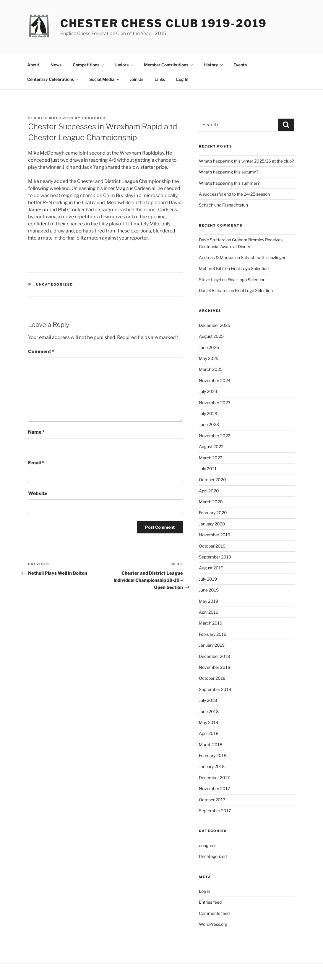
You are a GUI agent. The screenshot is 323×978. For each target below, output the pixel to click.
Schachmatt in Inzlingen (263, 257)
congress (207, 845)
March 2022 (210, 457)
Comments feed (214, 913)
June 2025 (209, 347)
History (214, 64)
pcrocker (94, 118)
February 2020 (213, 512)
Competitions (89, 64)
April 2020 (209, 490)
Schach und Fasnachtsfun (223, 204)
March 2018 (210, 744)
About (33, 64)
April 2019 (208, 612)
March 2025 (211, 369)
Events (240, 64)
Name (36, 432)
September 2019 (215, 556)
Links (160, 79)
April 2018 (208, 733)
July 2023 (208, 413)
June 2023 (209, 424)
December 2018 (214, 656)
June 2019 (209, 589)
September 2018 (215, 689)
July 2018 (208, 700)
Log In (182, 79)
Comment (41, 351)
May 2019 (208, 601)
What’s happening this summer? (229, 183)
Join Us (136, 79)
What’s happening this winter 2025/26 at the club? (246, 160)
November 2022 (214, 435)
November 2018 (214, 667)
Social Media (104, 79)
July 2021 (208, 468)
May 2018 (208, 722)
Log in (204, 891)
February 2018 (212, 755)
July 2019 (208, 578)
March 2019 (210, 622)
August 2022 (211, 446)
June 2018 (209, 711)
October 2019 (212, 545)
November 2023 (215, 402)
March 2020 (211, 501)
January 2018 (212, 766)
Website (37, 493)
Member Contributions (169, 64)
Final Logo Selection (250, 268)
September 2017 (215, 810)
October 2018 (212, 678)
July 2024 (208, 391)
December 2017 (214, 777)
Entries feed (210, 902)
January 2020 (212, 523)
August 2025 (211, 336)
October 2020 (212, 479)
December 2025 (214, 325)
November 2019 (214, 534)
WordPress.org (213, 924)
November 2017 (214, 788)
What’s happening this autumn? (228, 171)
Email (36, 463)
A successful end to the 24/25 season (234, 193)
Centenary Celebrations (53, 79)
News (56, 64)
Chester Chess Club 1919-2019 (163, 23)
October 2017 (212, 799)
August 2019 (211, 567)
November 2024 (215, 380)
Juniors (124, 64)
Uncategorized (54, 284)
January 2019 (212, 645)
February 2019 (212, 634)
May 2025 (208, 358)
